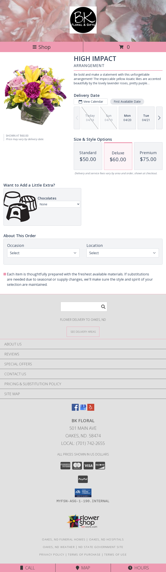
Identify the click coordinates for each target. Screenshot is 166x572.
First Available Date (127, 101)
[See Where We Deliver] (83, 331)
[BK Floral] (83, 31)
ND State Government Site (100, 547)
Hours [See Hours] (138, 568)
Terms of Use (115, 554)
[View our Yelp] (90, 409)
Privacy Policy (51, 554)
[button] (83, 493)
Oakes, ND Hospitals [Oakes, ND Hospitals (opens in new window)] (106, 539)
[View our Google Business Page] (83, 409)
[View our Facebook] (75, 409)
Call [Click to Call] (27, 568)
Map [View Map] (83, 568)
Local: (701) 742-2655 (83, 443)
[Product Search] (84, 307)
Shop (41, 46)
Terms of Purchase (84, 554)
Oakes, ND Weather (59, 547)
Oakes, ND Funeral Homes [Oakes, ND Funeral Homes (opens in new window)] (63, 539)
